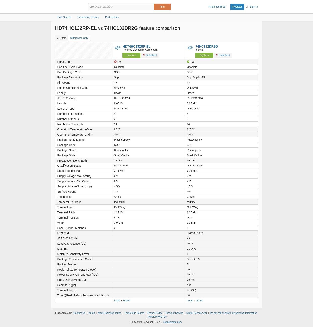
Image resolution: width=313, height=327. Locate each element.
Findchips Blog (216, 6)
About (91, 313)
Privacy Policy (154, 313)
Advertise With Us (157, 316)
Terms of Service (174, 313)
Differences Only (79, 38)
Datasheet (150, 55)
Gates (126, 300)
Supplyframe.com (172, 322)
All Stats (61, 38)
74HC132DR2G (206, 46)
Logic (117, 300)
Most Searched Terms (109, 313)
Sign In (254, 6)
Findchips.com (68, 6)
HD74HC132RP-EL (136, 46)
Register (237, 6)
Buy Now (131, 55)
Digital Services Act (196, 313)
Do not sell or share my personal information (233, 313)
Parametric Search (134, 313)
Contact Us (79, 313)
